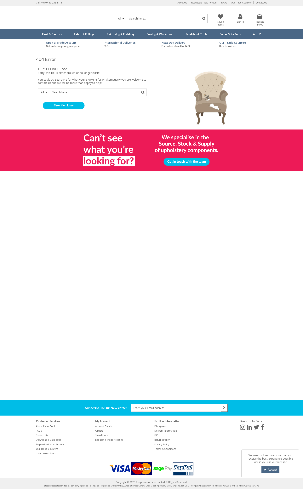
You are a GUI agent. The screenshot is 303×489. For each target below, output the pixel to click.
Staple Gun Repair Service (50, 444)
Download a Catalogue (48, 439)
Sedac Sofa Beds (230, 34)
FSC (156, 435)
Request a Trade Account (204, 2)
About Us (182, 2)
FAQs (224, 2)
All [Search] (120, 18)
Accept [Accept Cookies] (270, 469)
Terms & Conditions (165, 448)
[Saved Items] (220, 20)
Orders (99, 430)
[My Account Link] (240, 18)
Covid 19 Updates (46, 453)
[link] (242, 427)
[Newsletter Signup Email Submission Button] (224, 408)
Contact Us (261, 2)
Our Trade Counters (241, 2)
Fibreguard (160, 426)
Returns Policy (162, 439)
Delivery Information (165, 430)
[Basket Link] (260, 20)
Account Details (103, 426)
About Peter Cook (45, 426)
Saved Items (101, 435)
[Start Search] (204, 18)
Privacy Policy (161, 444)
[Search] (163, 18)
